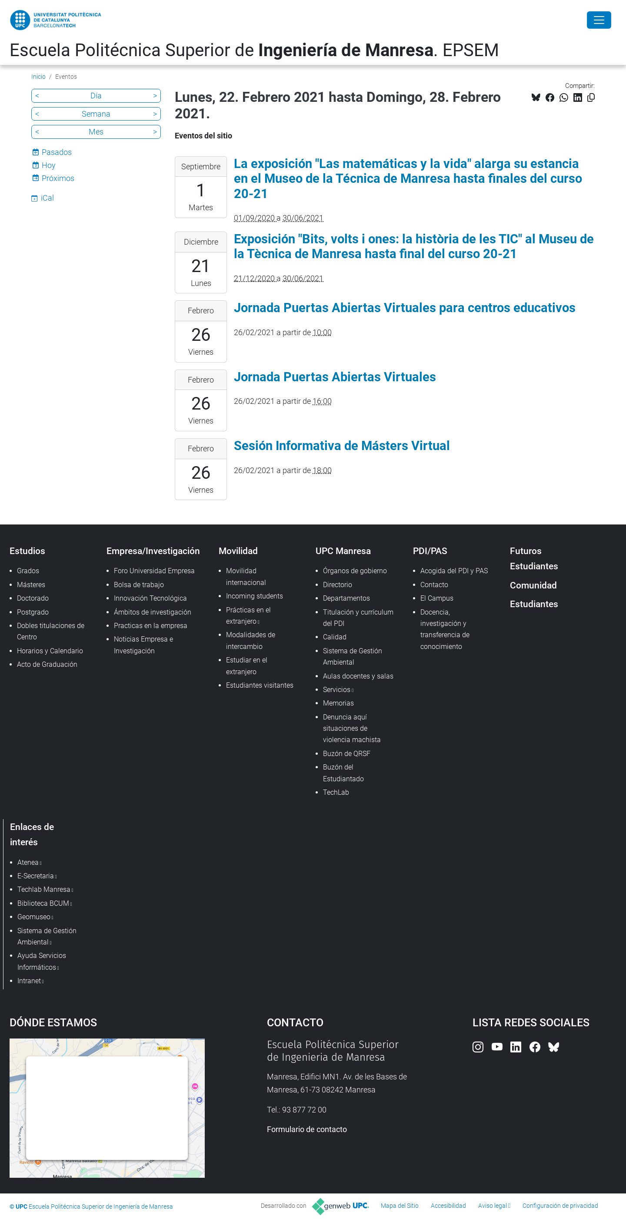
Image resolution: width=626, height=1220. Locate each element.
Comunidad (533, 585)
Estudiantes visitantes (259, 685)
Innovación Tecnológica (150, 598)
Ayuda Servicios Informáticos (41, 961)
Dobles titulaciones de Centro (50, 631)
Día (96, 95)
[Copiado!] (591, 98)
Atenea (28, 862)
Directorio (337, 585)
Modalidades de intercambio (250, 640)
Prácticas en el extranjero (248, 615)
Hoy (49, 165)
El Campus (436, 598)
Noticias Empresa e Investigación (143, 645)
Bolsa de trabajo (139, 585)
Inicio (38, 76)
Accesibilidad (448, 1205)
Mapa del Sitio (400, 1205)
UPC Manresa (343, 550)
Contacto (434, 585)
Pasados (57, 152)
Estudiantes (534, 603)
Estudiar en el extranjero (246, 666)
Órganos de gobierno (355, 571)
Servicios (336, 690)
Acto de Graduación (47, 664)
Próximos (58, 178)
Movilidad (238, 550)
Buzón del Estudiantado (343, 773)
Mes (96, 131)
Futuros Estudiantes (534, 558)
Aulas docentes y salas (358, 676)
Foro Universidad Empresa (154, 571)
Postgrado (33, 612)
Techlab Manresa (43, 889)
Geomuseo (33, 917)
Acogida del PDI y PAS (454, 571)
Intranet (29, 981)
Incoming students (254, 596)
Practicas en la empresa (150, 626)
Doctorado (33, 598)
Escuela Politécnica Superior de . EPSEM (254, 50)
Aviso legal (492, 1205)
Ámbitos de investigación (152, 612)
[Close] (599, 20)
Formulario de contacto (307, 1129)
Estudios (27, 550)
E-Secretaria (35, 876)
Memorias (338, 703)
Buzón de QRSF (346, 753)
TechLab (336, 792)
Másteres (31, 585)
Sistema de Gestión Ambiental (352, 656)
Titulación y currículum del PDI (358, 618)
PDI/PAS (430, 550)
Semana (96, 113)
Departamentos (346, 598)
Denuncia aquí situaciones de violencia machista (352, 728)
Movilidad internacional (246, 576)
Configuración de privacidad (560, 1205)
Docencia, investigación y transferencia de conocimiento (445, 629)
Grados (28, 571)
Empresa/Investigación (153, 550)
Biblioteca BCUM (43, 903)
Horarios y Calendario (50, 651)
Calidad (334, 637)
